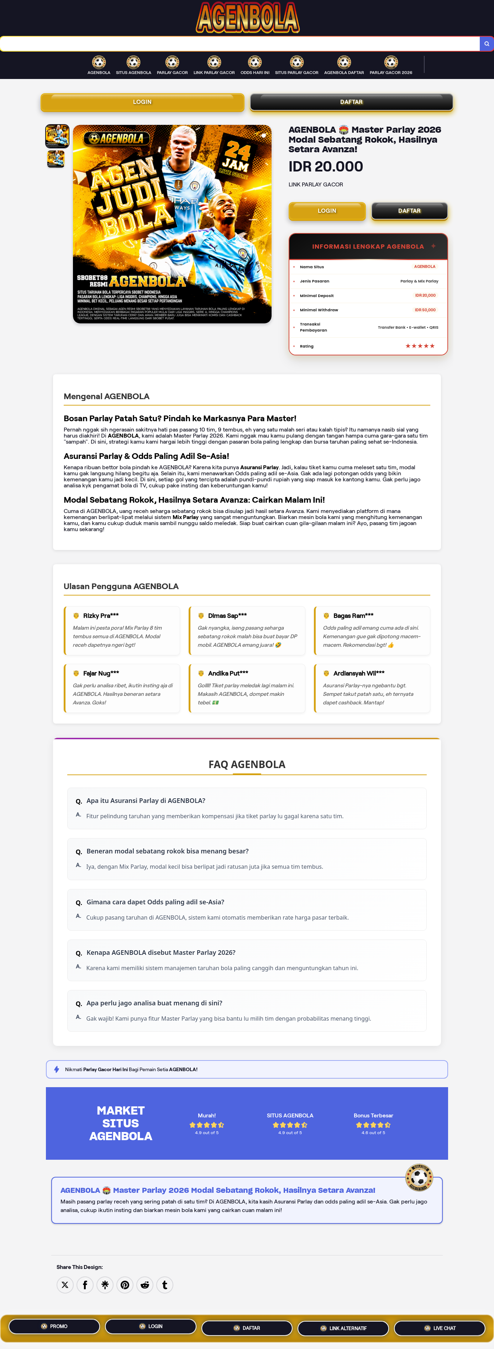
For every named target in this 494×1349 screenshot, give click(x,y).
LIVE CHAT (440, 1327)
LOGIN (142, 105)
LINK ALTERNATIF (343, 1327)
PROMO (54, 1327)
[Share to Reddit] (144, 1308)
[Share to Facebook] (85, 1308)
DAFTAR (351, 105)
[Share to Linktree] (105, 1308)
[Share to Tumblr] (164, 1308)
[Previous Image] (78, 229)
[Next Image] (266, 229)
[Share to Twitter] (65, 1308)
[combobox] (239, 45)
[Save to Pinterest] (124, 1308)
